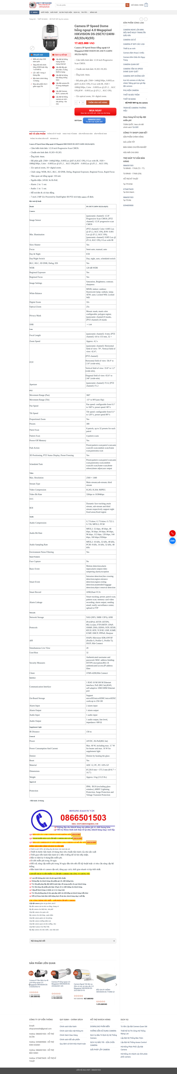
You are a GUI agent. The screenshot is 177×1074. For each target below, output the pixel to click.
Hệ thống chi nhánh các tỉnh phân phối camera (134, 1056)
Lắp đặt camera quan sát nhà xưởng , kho (42, 925)
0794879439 (128, 189)
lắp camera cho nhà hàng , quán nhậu (41, 916)
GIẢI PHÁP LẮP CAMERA (100, 1051)
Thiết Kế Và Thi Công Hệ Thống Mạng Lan (133, 1033)
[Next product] (141, 19)
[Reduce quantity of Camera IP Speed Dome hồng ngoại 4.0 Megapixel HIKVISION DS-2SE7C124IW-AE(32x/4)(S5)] (76, 102)
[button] (139, 5)
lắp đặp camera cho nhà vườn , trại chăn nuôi (44, 931)
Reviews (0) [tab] (56, 139)
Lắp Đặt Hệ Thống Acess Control (134, 1043)
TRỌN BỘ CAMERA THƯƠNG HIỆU (134, 109)
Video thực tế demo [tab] (73, 134)
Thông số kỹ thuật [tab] (56, 134)
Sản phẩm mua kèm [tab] (90, 134)
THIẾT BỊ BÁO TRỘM (131, 95)
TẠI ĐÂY (135, 127)
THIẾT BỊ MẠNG (42, 19)
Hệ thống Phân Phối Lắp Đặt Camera (132, 1049)
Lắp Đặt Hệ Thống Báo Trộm (132, 1039)
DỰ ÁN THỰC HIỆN (65, 12)
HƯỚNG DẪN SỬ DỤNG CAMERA (103, 1032)
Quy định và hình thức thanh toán (73, 1045)
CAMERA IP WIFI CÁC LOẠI (134, 44)
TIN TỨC (84, 12)
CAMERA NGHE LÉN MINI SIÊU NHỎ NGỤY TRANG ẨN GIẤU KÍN (134, 33)
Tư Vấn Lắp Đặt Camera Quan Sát (134, 1027)
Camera (32, 212)
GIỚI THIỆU (45, 12)
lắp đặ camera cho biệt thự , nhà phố (41, 910)
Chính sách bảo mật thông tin (71, 1032)
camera (83, 198)
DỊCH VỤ (77, 12)
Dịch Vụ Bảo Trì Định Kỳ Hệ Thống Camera (103, 1037)
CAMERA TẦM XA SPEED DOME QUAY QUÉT (133, 70)
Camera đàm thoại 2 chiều (133, 53)
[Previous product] (145, 19)
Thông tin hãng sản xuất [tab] (40, 139)
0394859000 (128, 205)
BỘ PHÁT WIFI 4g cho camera (59, 19)
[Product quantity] (79, 102)
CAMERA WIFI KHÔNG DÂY (134, 76)
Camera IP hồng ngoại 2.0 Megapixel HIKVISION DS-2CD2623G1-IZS (61, 985)
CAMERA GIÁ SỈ (129, 40)
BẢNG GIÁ (93, 12)
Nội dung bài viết (38, 942)
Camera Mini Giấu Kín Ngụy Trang (134, 58)
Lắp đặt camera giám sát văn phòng (40, 919)
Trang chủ (32, 19)
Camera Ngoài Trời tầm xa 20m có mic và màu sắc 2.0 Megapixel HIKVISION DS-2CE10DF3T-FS (84, 988)
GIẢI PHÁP (54, 12)
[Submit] (127, 5)
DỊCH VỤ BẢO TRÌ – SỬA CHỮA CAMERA (102, 1044)
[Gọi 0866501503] (172, 533)
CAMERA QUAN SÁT (131, 64)
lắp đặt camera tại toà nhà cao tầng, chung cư (44, 907)
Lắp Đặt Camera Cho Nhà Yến (44, 928)
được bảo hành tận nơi (62, 850)
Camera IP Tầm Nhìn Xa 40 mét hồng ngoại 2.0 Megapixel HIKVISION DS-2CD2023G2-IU (38, 985)
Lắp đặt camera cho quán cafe (39, 913)
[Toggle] (146, 99)
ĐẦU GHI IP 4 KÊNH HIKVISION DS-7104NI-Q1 (105, 992)
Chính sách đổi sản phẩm (70, 1040)
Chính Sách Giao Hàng (69, 1036)
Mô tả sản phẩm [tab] (38, 134)
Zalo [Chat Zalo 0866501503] (172, 540)
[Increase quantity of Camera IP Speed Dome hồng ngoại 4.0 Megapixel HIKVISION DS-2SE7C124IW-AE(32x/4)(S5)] (83, 102)
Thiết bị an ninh (129, 48)
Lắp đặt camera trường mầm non (40, 922)
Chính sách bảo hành (68, 1027)
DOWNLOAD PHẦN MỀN (100, 1027)
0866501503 (128, 165)
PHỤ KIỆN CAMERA (131, 90)
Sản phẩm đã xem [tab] (106, 134)
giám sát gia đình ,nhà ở (42, 904)
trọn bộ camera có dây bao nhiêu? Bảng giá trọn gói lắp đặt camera (134, 83)
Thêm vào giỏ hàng (97, 102)
